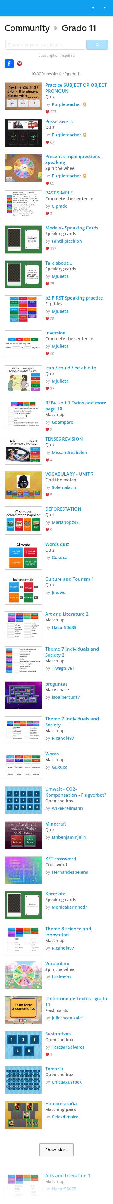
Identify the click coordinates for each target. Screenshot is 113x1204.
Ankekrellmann (67, 808)
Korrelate (55, 894)
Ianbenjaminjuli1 (69, 837)
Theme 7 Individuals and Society (72, 722)
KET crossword (61, 859)
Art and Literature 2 (67, 614)
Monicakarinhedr (69, 907)
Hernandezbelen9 (70, 872)
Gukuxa (59, 557)
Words (52, 754)
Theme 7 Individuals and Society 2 (72, 652)
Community (27, 27)
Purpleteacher (66, 104)
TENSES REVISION (64, 439)
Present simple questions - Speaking (74, 159)
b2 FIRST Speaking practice (74, 298)
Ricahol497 (63, 738)
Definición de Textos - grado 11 (76, 1001)
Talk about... (58, 263)
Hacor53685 (64, 627)
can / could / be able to (71, 368)
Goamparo (63, 422)
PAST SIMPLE (59, 193)
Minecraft (56, 824)
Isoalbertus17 (66, 697)
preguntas (56, 684)
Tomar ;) (54, 1069)
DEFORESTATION (63, 509)
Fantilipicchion (67, 241)
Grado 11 (79, 27)
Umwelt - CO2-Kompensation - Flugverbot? (75, 792)
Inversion (55, 333)
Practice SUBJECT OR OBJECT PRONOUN (76, 88)
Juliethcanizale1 (68, 1018)
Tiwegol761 (63, 668)
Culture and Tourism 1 (69, 579)
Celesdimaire (65, 1117)
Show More (56, 1150)
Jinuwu (59, 592)
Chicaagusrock (67, 1082)
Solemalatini (64, 487)
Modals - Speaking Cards (71, 228)
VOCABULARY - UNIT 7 (69, 474)
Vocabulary (58, 963)
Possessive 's (59, 121)
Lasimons (61, 977)
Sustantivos (58, 1034)
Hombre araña (61, 1103)
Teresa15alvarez (68, 1047)
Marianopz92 (65, 522)
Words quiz (57, 544)
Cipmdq (60, 206)
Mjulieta (60, 276)
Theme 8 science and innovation (68, 932)
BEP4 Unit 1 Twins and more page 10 (76, 406)
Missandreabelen (69, 452)
